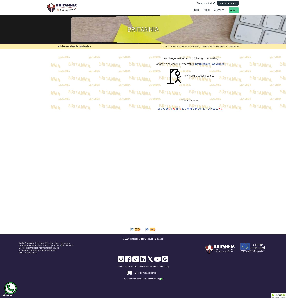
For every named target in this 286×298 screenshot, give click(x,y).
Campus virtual (206, 3)
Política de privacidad (127, 266)
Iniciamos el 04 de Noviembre (74, 46)
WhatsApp (164, 266)
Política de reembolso (148, 266)
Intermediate (202, 64)
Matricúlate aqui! (228, 3)
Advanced (218, 64)
